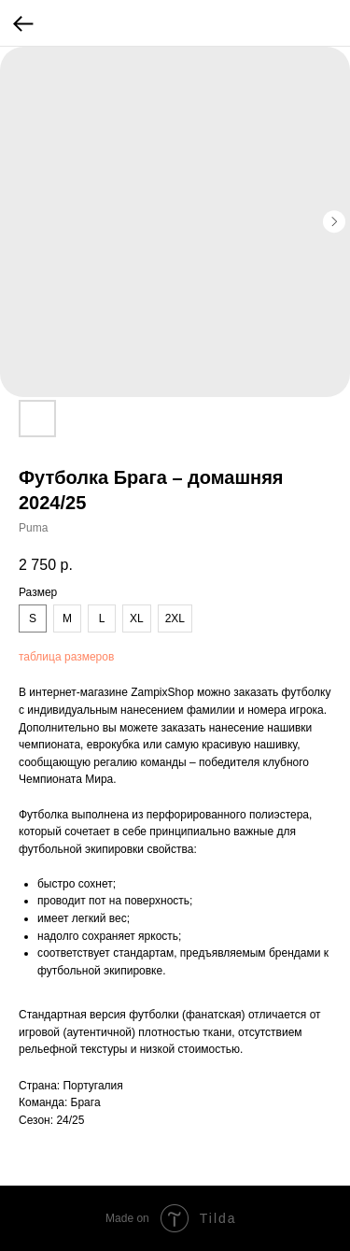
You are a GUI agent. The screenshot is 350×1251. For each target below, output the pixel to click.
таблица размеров (66, 656)
